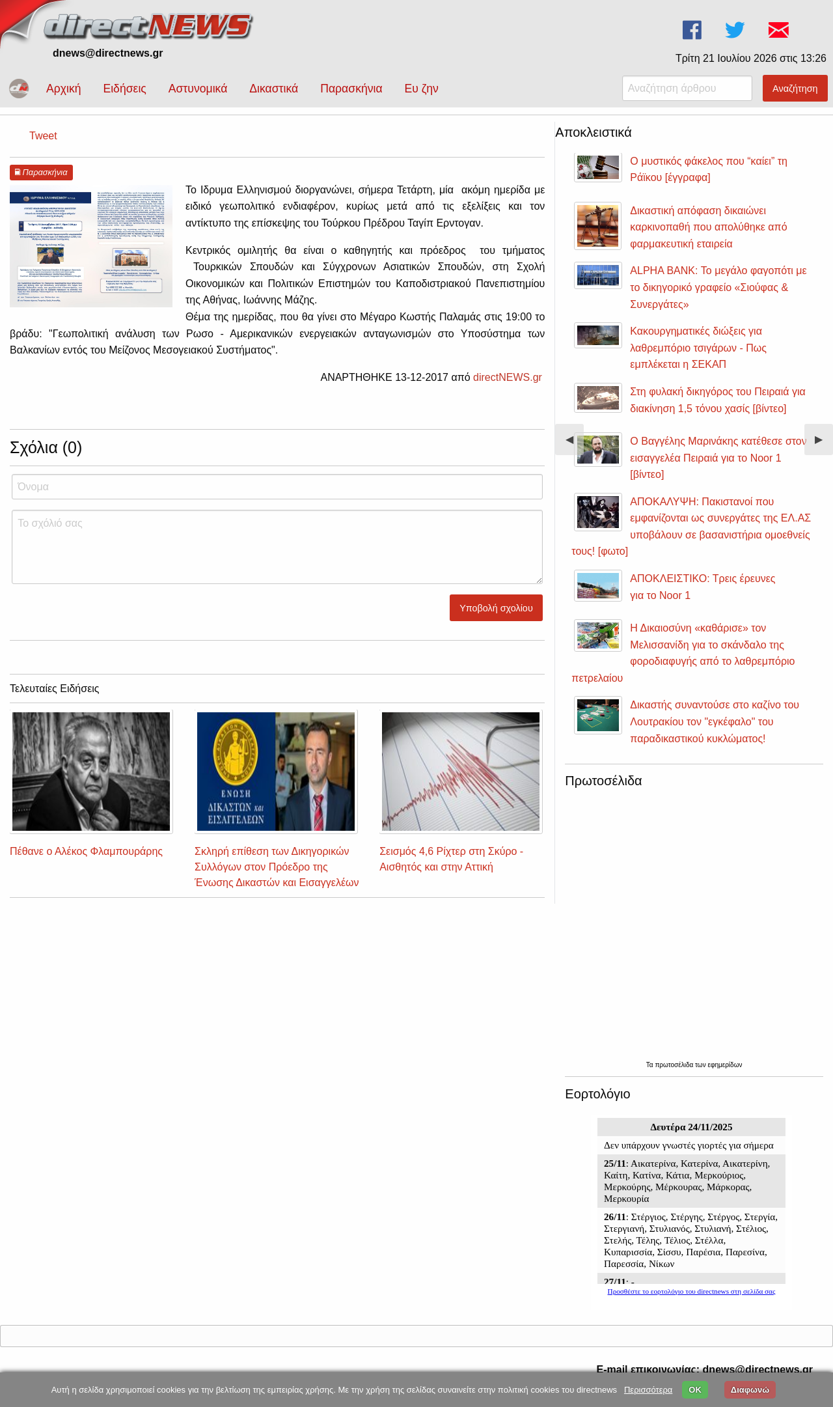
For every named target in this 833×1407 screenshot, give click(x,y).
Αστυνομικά (198, 88)
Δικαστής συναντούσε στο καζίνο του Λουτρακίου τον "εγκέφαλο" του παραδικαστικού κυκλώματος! (714, 721)
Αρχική (63, 88)
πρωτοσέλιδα (675, 1064)
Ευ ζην (422, 88)
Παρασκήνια (351, 88)
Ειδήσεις (124, 88)
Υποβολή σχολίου (496, 608)
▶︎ (824, 444)
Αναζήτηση (795, 88)
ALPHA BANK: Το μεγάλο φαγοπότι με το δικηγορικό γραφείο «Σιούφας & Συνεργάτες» (718, 287)
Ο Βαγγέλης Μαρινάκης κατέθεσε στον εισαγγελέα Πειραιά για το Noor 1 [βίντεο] (718, 458)
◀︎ (575, 444)
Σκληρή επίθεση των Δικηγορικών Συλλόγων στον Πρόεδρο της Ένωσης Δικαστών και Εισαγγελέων (277, 867)
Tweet (43, 135)
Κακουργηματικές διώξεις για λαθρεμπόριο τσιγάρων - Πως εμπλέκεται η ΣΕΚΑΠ (698, 348)
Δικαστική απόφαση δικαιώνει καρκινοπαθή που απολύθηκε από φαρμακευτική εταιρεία (708, 227)
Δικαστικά (273, 88)
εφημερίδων (724, 1064)
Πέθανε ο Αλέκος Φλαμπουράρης (86, 851)
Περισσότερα (648, 1390)
